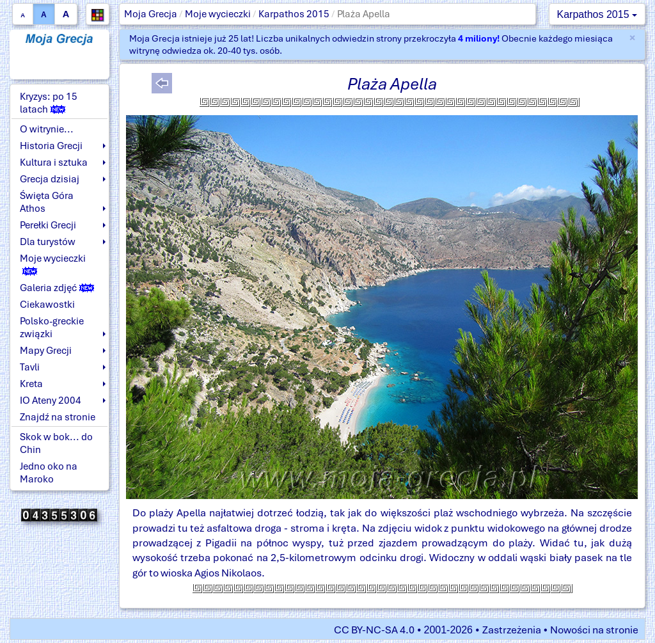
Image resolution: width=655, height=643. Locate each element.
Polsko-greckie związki (52, 327)
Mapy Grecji (46, 350)
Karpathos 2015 (293, 14)
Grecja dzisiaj (49, 179)
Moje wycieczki (218, 14)
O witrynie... (47, 129)
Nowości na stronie (594, 630)
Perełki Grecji (48, 225)
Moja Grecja (150, 14)
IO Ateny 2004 (50, 400)
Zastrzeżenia (511, 630)
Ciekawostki (47, 304)
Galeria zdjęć (57, 288)
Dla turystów (47, 241)
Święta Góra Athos (47, 202)
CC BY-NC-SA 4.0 (374, 630)
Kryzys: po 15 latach (48, 103)
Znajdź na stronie (57, 417)
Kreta (31, 383)
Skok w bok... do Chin (56, 443)
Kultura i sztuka (54, 162)
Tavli (30, 367)
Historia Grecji (51, 145)
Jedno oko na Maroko (48, 473)
